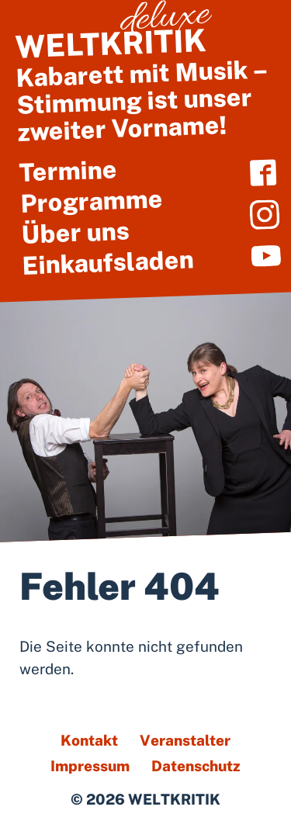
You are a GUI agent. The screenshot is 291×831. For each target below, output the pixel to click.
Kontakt (89, 740)
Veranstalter (185, 740)
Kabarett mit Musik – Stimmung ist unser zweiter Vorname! (144, 84)
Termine (68, 170)
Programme (91, 200)
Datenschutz (196, 765)
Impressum (90, 765)
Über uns (75, 232)
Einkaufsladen (108, 261)
